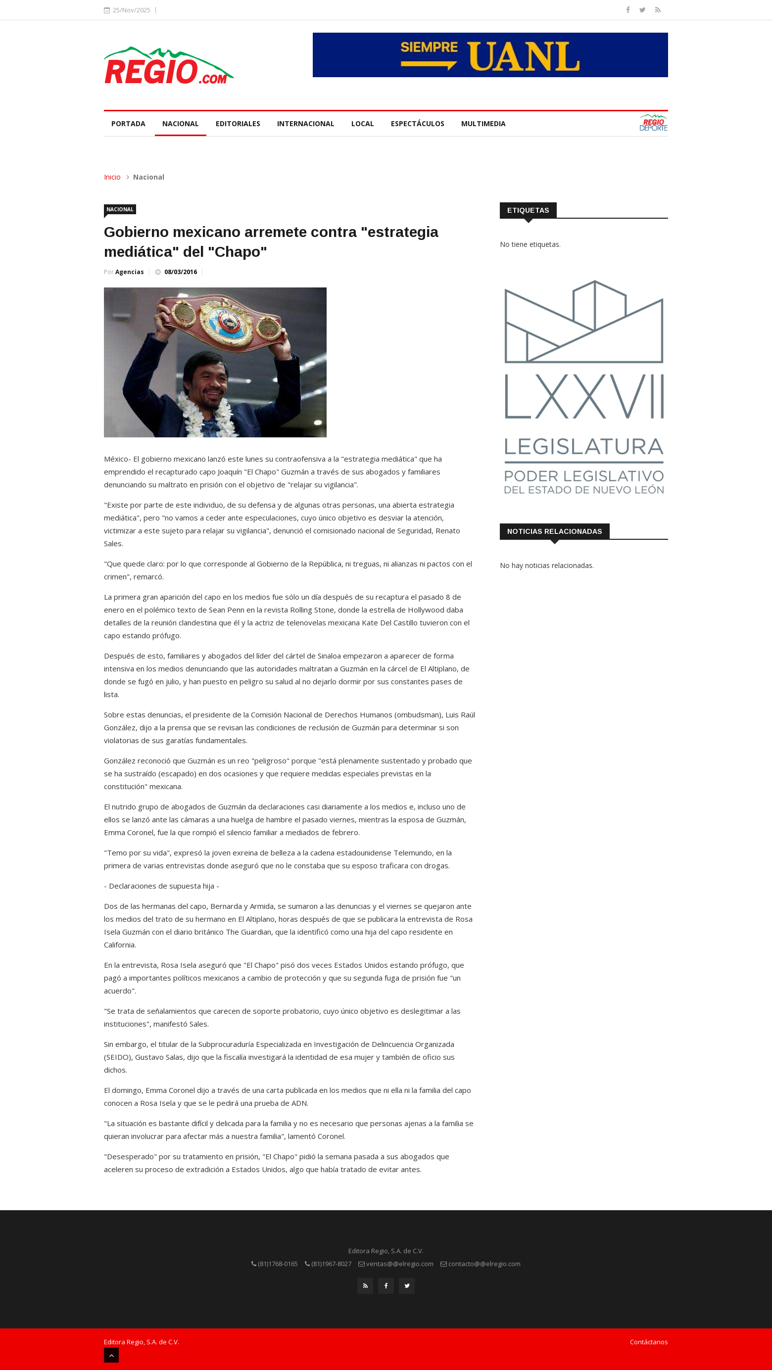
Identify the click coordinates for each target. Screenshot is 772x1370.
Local (362, 123)
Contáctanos (649, 1342)
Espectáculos (417, 123)
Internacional (306, 123)
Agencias (129, 272)
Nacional (180, 123)
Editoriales (238, 123)
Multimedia (483, 123)
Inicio (112, 177)
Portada (128, 123)
